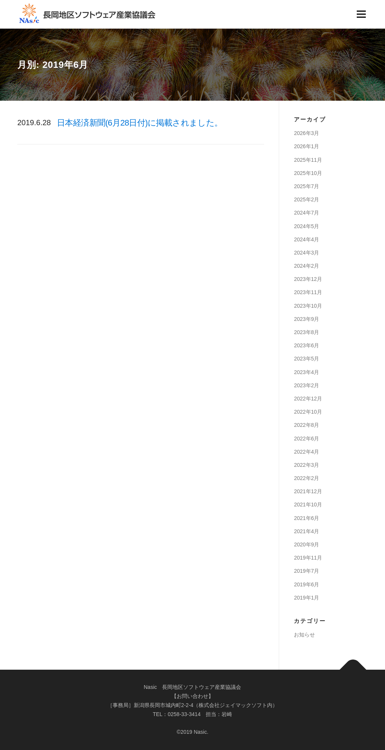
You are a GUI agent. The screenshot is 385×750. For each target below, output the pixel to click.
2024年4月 (306, 239)
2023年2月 (306, 385)
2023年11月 (308, 292)
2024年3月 (306, 253)
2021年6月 (306, 518)
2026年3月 (306, 133)
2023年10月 (308, 306)
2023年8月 (306, 332)
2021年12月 (308, 491)
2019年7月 (306, 571)
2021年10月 (308, 505)
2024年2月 (306, 266)
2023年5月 (306, 359)
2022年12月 (308, 399)
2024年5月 (306, 226)
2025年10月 (308, 173)
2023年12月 (308, 279)
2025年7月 (306, 186)
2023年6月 (306, 345)
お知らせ (304, 635)
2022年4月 (306, 452)
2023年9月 (306, 319)
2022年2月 (306, 478)
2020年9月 (306, 544)
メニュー (361, 14)
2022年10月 (308, 412)
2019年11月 (308, 558)
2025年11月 (308, 160)
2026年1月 (306, 146)
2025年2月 (306, 199)
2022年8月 (306, 425)
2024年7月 (306, 213)
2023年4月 (306, 372)
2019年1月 (306, 598)
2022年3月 (306, 465)
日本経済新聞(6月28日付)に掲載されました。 (140, 122)
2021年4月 (306, 531)
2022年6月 (306, 439)
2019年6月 (306, 584)
